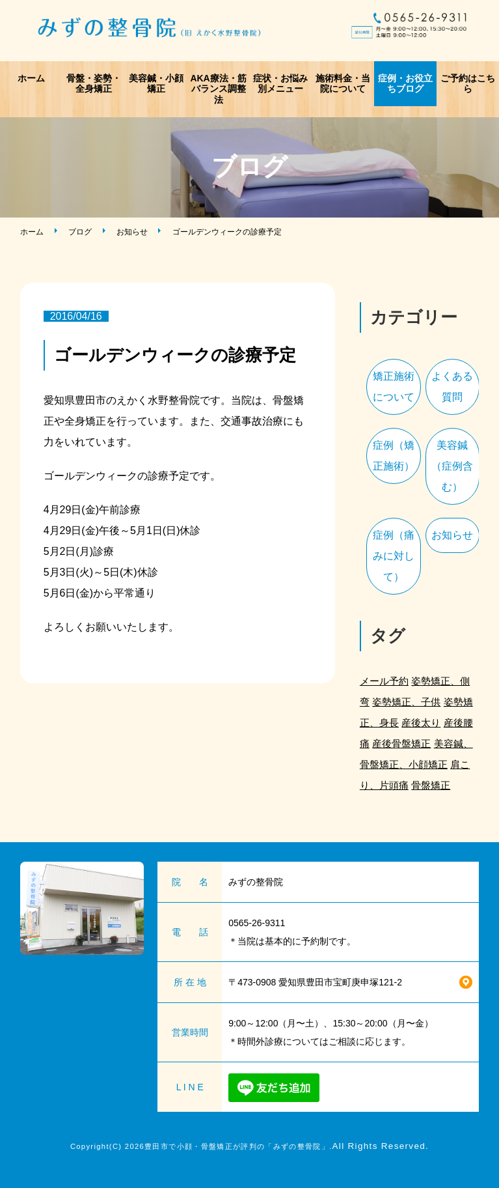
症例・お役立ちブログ (405, 83)
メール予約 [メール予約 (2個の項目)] (384, 680)
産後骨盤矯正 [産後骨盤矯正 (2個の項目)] (401, 743)
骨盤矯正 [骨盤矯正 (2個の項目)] (430, 785)
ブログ (80, 231)
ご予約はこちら (467, 83)
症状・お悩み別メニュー (280, 83)
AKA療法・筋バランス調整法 (218, 89)
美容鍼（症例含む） (452, 466)
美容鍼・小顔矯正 (156, 83)
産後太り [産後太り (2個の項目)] (420, 722)
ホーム (31, 78)
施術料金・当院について (343, 83)
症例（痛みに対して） (393, 556)
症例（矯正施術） (393, 456)
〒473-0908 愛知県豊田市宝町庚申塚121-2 (315, 982)
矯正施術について (393, 387)
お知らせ (132, 231)
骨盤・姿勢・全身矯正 (93, 83)
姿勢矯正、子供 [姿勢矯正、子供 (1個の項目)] (406, 701)
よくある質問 (452, 387)
